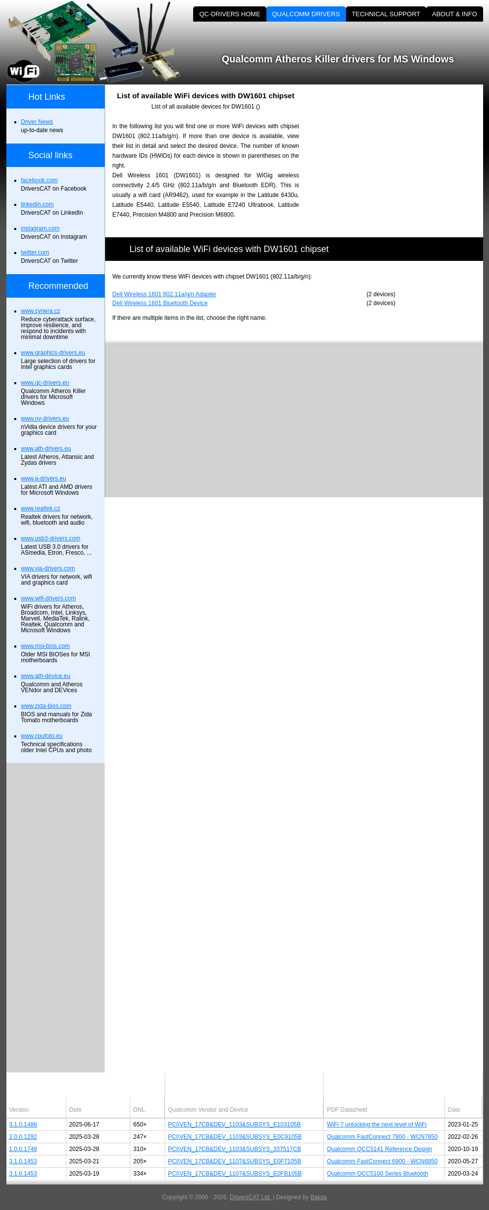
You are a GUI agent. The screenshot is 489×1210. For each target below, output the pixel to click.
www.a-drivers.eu (43, 478)
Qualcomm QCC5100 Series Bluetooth (377, 1173)
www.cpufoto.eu (42, 736)
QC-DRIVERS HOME (229, 14)
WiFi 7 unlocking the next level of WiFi (377, 1124)
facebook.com (39, 180)
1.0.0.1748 (23, 1149)
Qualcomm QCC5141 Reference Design (379, 1149)
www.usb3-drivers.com (51, 538)
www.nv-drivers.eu (45, 419)
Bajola (319, 1197)
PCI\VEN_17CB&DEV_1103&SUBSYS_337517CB (234, 1149)
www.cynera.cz (40, 311)
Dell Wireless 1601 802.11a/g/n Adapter (164, 294)
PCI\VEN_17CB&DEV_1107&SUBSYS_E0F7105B (234, 1161)
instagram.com (40, 228)
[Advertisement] (399, 153)
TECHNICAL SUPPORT (386, 14)
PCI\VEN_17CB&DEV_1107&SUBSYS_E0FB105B (235, 1173)
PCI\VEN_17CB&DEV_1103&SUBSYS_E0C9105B (235, 1136)
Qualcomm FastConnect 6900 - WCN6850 (382, 1161)
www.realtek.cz (40, 508)
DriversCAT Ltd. (250, 1197)
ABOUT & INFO (454, 14)
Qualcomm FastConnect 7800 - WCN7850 (382, 1136)
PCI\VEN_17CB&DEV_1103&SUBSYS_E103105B (234, 1124)
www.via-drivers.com (48, 568)
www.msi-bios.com (45, 646)
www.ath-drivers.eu (46, 448)
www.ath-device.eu (46, 676)
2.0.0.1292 (23, 1136)
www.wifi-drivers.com (48, 598)
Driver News (37, 122)
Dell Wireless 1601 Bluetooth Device (160, 303)
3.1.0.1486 (23, 1124)
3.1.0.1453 (23, 1161)
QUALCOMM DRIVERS (306, 14)
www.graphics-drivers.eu (53, 353)
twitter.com (35, 252)
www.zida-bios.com (46, 706)
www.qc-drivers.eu (45, 383)
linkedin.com (37, 204)
